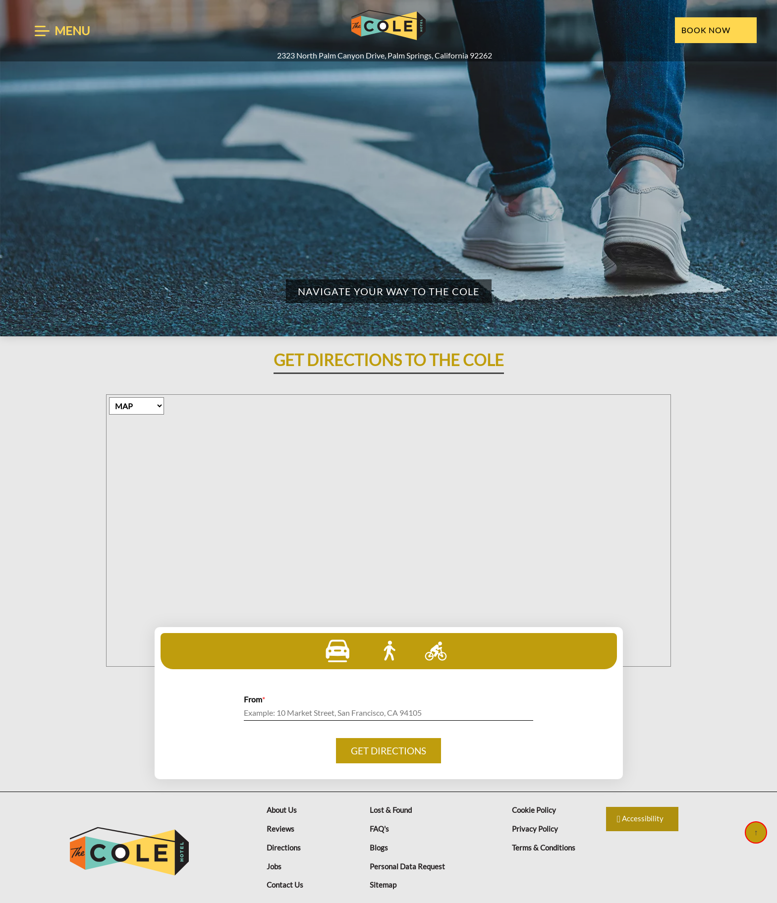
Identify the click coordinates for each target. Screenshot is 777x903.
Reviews (280, 828)
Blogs (379, 847)
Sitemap (383, 884)
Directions (284, 847)
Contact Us (285, 884)
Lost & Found (391, 809)
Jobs (274, 866)
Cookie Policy (534, 809)
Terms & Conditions (543, 847)
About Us (282, 809)
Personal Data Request (407, 866)
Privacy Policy (535, 828)
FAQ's (379, 828)
